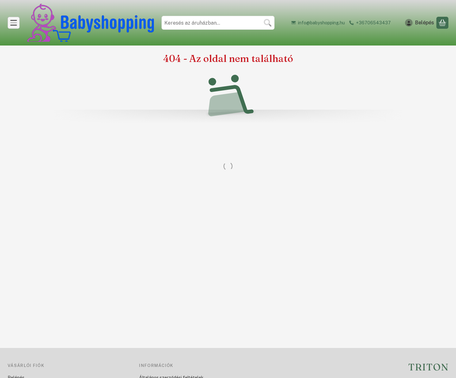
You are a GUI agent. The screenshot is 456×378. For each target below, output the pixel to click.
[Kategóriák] (14, 23)
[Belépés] (419, 23)
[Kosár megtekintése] (442, 23)
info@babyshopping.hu (321, 22)
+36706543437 (373, 22)
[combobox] (218, 23)
